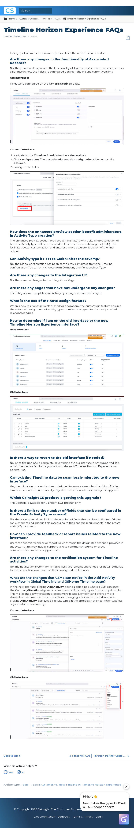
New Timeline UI (70, 784)
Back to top (11, 755)
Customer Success (28, 18)
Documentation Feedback (51, 816)
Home (12, 18)
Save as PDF (128, 38)
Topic (24, 784)
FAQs (56, 18)
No (23, 772)
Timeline (45, 18)
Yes (10, 772)
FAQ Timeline (48, 784)
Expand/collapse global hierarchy (7, 19)
